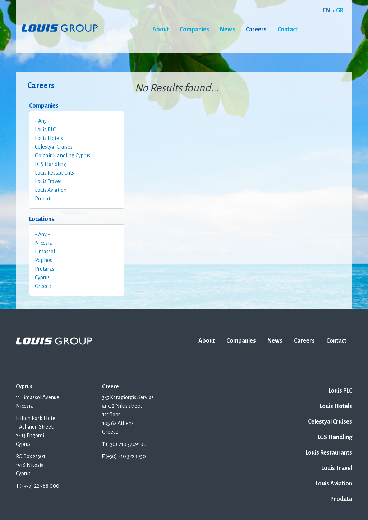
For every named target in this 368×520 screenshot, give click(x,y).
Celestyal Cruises (54, 147)
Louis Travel (48, 181)
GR (340, 10)
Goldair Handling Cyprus (62, 155)
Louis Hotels (49, 138)
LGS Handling (50, 164)
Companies (194, 29)
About (160, 29)
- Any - (42, 121)
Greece (43, 286)
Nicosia (43, 243)
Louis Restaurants (54, 173)
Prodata (44, 199)
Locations (41, 219)
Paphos (43, 260)
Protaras (44, 269)
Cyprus (42, 277)
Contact (287, 29)
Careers (256, 29)
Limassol (45, 251)
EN (326, 10)
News (227, 29)
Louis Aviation (50, 190)
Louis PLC (45, 129)
